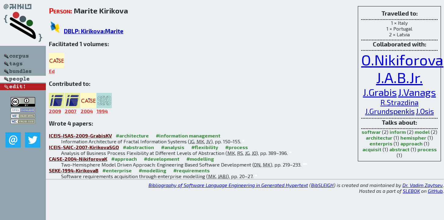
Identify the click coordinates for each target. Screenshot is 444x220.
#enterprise (117, 170)
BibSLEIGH (322, 185)
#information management (188, 135)
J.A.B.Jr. (399, 77)
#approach (124, 159)
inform (398, 132)
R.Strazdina (399, 102)
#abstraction (138, 147)
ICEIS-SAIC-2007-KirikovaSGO (84, 147)
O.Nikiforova (402, 59)
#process (236, 147)
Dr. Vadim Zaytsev (422, 185)
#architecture (132, 135)
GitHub (435, 191)
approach (411, 143)
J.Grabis (380, 92)
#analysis (172, 147)
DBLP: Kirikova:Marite (93, 31)
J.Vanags (417, 92)
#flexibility (204, 147)
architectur (379, 138)
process (427, 149)
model (422, 132)
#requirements (191, 170)
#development (161, 159)
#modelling (200, 159)
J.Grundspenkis (390, 111)
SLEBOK (411, 191)
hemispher (413, 138)
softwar (371, 132)
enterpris (380, 143)
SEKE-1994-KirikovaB (73, 170)
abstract (399, 149)
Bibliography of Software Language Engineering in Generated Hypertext (228, 185)
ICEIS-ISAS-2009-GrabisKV (80, 135)
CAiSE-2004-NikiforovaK (78, 159)
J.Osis (425, 111)
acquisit (371, 149)
